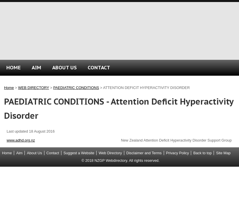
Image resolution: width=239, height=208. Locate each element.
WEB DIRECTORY (33, 88)
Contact (52, 153)
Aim (19, 153)
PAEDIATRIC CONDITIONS (76, 88)
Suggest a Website (78, 153)
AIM (36, 67)
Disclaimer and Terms (144, 153)
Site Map (223, 153)
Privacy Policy (177, 153)
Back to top (202, 153)
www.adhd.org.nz (21, 140)
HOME (13, 67)
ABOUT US (64, 67)
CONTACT (99, 67)
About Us (34, 153)
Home (9, 88)
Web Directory (110, 153)
